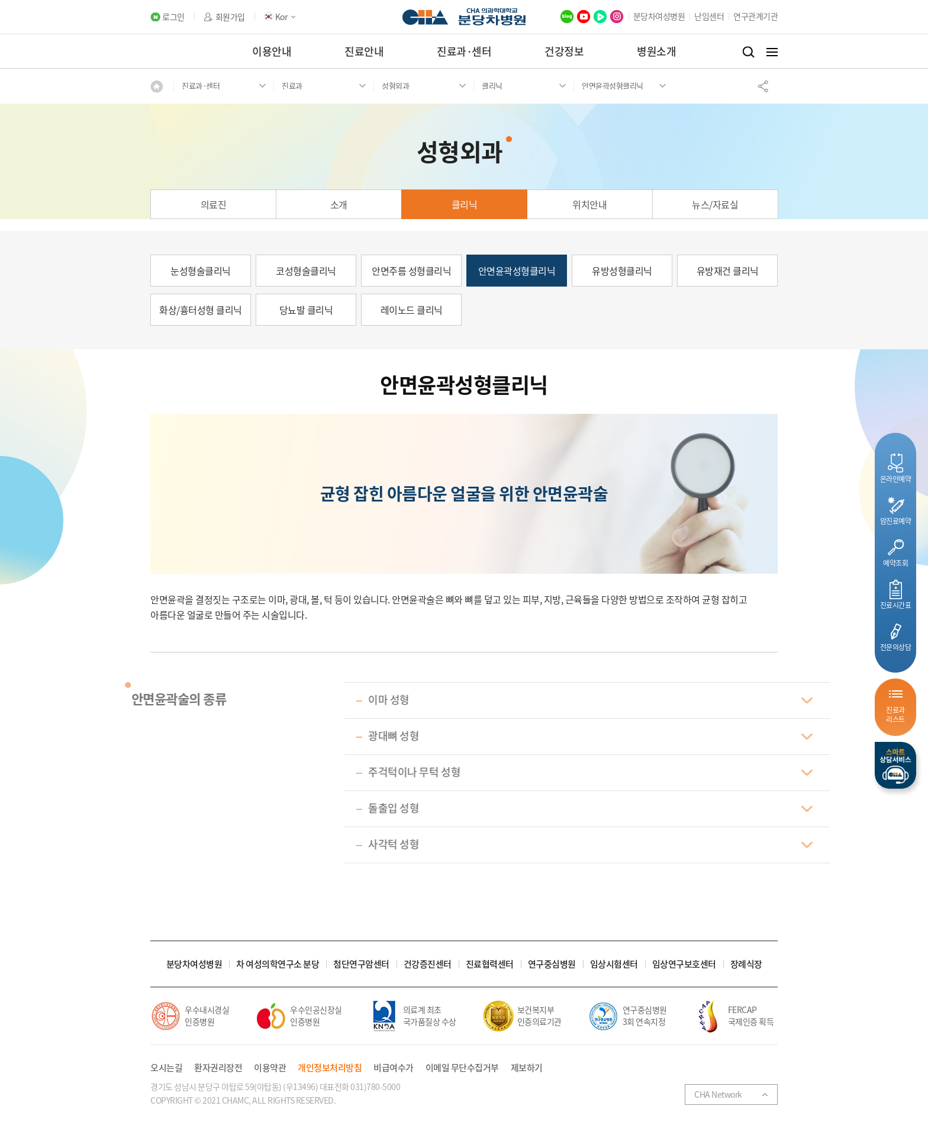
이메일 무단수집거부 (462, 1068)
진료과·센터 (464, 51)
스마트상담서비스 (895, 765)
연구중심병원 (552, 964)
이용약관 (270, 1068)
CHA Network (718, 1094)
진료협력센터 (490, 964)
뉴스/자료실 (715, 204)
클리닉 (465, 204)
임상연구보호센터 (684, 964)
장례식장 (746, 964)
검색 (748, 52)
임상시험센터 (614, 964)
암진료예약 (895, 521)
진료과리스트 (895, 714)
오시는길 (166, 1068)
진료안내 (364, 51)
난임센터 (709, 16)
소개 (338, 204)
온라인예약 (895, 479)
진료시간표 (895, 605)
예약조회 (895, 563)
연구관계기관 (755, 16)
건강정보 (564, 51)
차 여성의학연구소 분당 (277, 964)
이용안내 (271, 51)
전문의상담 (895, 647)
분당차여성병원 (659, 16)
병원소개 (656, 51)
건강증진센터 (428, 964)
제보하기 (527, 1068)
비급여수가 (393, 1068)
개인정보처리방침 (330, 1068)
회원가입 (230, 16)
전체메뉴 (772, 52)
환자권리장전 (218, 1068)
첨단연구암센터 (361, 964)
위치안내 (589, 204)
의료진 (214, 204)
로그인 (173, 16)
